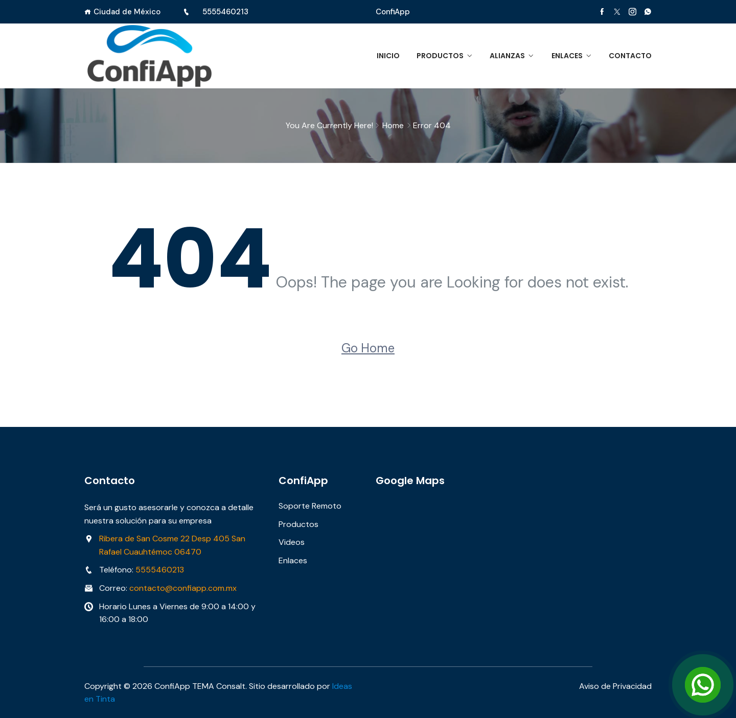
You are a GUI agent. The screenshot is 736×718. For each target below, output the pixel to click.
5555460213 (225, 12)
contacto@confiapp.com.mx (183, 588)
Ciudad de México (127, 12)
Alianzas (506, 56)
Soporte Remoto (310, 505)
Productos (439, 56)
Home (393, 125)
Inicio (386, 56)
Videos (292, 542)
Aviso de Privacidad (615, 685)
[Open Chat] (703, 685)
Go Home (368, 348)
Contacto (630, 56)
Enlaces (566, 56)
